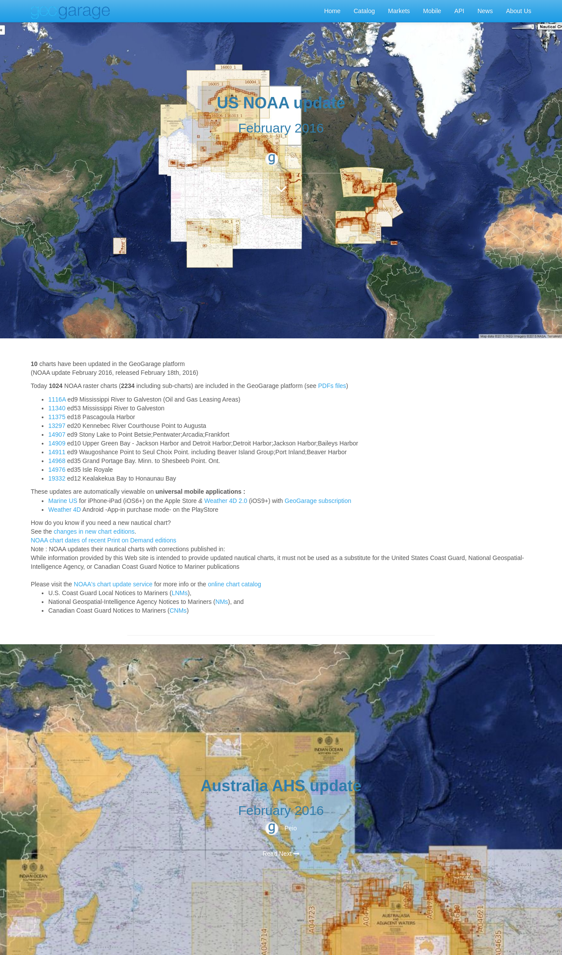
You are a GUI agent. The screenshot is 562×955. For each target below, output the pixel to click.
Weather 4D (64, 509)
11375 (56, 416)
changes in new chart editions (94, 531)
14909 (56, 443)
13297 (56, 425)
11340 (56, 408)
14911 (56, 452)
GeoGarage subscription (318, 500)
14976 (56, 469)
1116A (57, 399)
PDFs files (332, 385)
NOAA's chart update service (113, 584)
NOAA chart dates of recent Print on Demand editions (104, 540)
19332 (56, 478)
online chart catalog (234, 584)
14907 (56, 434)
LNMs (180, 592)
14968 (56, 460)
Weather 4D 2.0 (225, 500)
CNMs (178, 610)
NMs (222, 601)
